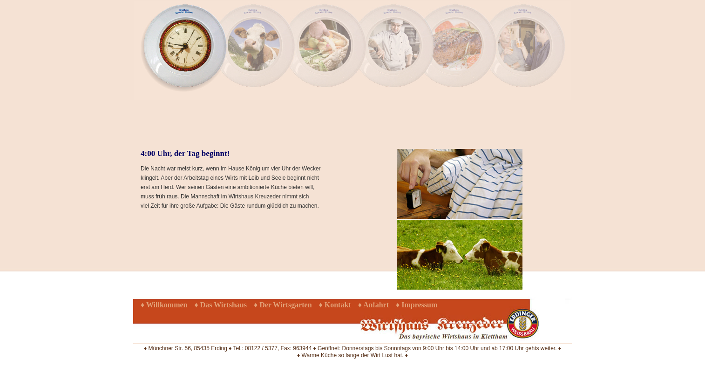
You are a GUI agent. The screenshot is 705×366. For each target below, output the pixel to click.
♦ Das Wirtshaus (220, 305)
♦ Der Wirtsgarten (283, 305)
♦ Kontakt (335, 305)
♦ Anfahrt (373, 305)
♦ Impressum (416, 305)
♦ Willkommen (164, 305)
